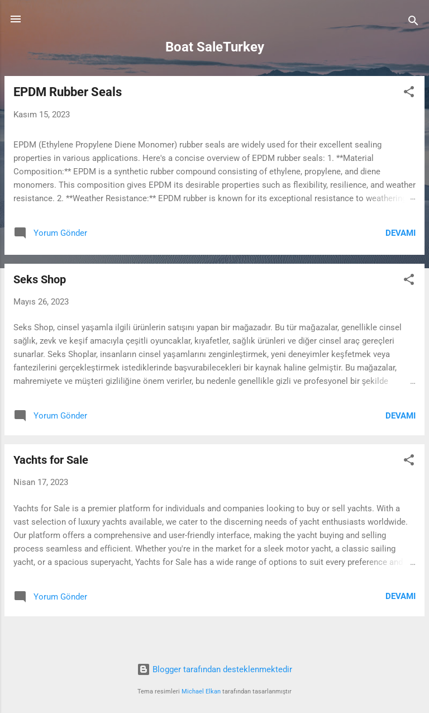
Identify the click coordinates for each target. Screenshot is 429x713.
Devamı (400, 233)
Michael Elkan (201, 691)
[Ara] (413, 23)
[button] (409, 93)
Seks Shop (39, 279)
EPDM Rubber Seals (67, 92)
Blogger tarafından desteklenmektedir (214, 669)
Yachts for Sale (50, 460)
